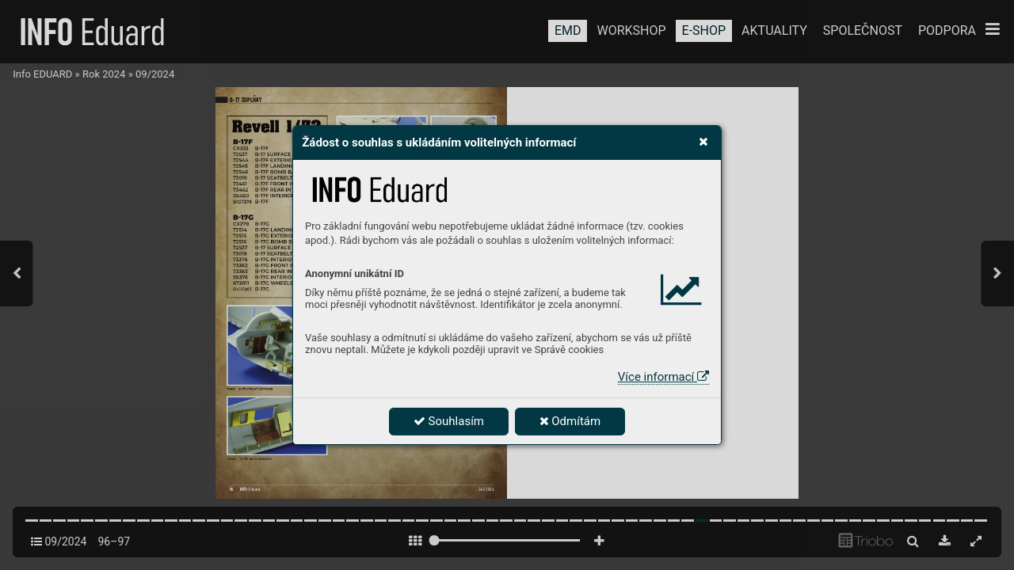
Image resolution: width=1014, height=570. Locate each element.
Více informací (663, 377)
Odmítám (570, 421)
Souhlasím (449, 421)
